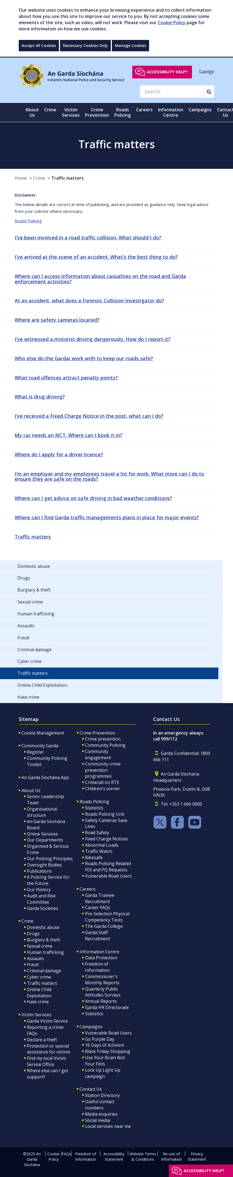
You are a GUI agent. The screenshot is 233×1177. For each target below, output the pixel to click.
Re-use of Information (171, 1156)
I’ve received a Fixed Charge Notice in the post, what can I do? (89, 416)
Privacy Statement (197, 1156)
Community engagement (98, 754)
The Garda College (104, 926)
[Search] (172, 91)
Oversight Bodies (44, 865)
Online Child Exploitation (39, 992)
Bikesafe (94, 857)
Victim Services (36, 1015)
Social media (97, 1120)
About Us (30, 790)
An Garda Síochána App (45, 777)
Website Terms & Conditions (143, 1156)
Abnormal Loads (101, 845)
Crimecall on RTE (102, 782)
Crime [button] (50, 110)
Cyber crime (39, 977)
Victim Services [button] (71, 112)
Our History (39, 890)
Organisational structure (42, 812)
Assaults (35, 958)
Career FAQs (97, 907)
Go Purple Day (99, 1039)
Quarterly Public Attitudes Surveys (103, 992)
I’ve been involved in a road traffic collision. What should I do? (88, 237)
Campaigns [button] (200, 110)
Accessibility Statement (113, 1156)
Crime (39, 178)
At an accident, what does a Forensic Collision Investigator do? (89, 300)
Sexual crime (39, 946)
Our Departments (45, 840)
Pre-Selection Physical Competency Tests (107, 917)
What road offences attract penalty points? (66, 377)
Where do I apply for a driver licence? (59, 454)
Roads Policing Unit (104, 814)
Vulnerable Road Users (108, 876)
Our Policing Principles (50, 859)
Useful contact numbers (99, 1105)
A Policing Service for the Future (48, 880)
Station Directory (102, 1095)
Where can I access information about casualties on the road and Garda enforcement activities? (100, 279)
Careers (88, 889)
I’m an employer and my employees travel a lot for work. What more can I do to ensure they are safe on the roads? (109, 476)
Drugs (33, 933)
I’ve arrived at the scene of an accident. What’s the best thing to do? (96, 257)
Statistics (94, 808)
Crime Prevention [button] (97, 112)
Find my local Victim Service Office (46, 1061)
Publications (39, 871)
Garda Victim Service (47, 1021)
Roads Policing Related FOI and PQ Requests (108, 866)
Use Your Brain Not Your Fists (105, 1061)
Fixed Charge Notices (106, 839)
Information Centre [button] (170, 112)
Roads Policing (28, 220)
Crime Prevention (97, 733)
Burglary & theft (43, 940)
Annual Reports (101, 1001)
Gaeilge (206, 72)
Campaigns (91, 1027)
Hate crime (38, 1002)
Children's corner (102, 789)
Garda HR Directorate (107, 1007)
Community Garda (39, 746)
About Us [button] (32, 112)
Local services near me (108, 1126)
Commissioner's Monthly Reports (102, 979)
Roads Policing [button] (122, 112)
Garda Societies (42, 908)
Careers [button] (144, 110)
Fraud (33, 964)
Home (21, 178)
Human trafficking (45, 952)
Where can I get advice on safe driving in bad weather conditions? (93, 498)
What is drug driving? (40, 396)
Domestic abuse (43, 927)
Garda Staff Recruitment (97, 935)
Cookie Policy (171, 23)
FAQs (66, 1153)
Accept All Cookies (39, 45)
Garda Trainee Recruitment (99, 898)
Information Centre (99, 952)
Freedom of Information (97, 967)
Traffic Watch (98, 851)
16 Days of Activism (104, 1045)
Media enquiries (101, 1114)
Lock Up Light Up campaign (102, 1073)
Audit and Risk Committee (41, 899)
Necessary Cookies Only (85, 45)
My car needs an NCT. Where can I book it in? (68, 435)
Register (35, 752)
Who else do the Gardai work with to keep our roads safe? (84, 358)
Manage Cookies (130, 45)
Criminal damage (44, 971)
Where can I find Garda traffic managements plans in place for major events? (107, 517)
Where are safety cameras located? (57, 320)
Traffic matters (67, 178)
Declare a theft (42, 1040)
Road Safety (97, 833)
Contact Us (91, 1089)
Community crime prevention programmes (103, 770)
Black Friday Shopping (107, 1051)
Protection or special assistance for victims (48, 1049)
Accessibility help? (167, 71)
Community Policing (105, 745)
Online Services (42, 834)
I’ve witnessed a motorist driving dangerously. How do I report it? (93, 339)
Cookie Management (42, 733)
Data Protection (101, 958)
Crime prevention (103, 739)
